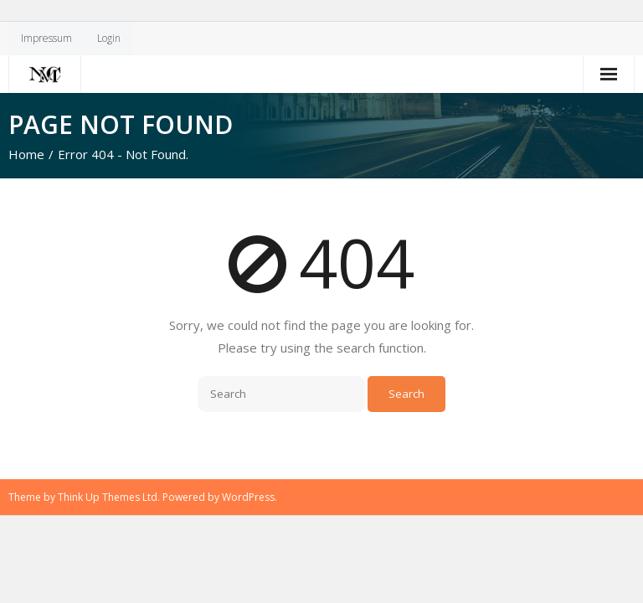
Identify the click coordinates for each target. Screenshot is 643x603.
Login (109, 38)
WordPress (248, 497)
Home (26, 154)
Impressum (46, 38)
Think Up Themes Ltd (107, 497)
